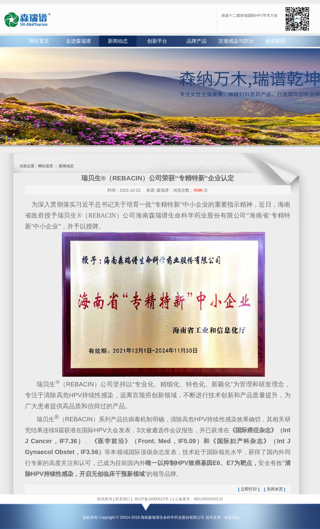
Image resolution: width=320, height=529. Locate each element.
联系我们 (122, 499)
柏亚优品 (231, 517)
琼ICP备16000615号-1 (152, 499)
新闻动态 (118, 41)
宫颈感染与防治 (235, 41)
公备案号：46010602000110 (199, 499)
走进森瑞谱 (78, 41)
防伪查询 (104, 499)
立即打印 (249, 489)
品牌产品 (197, 41)
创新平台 (157, 41)
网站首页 (39, 41)
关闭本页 (275, 489)
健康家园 (275, 41)
